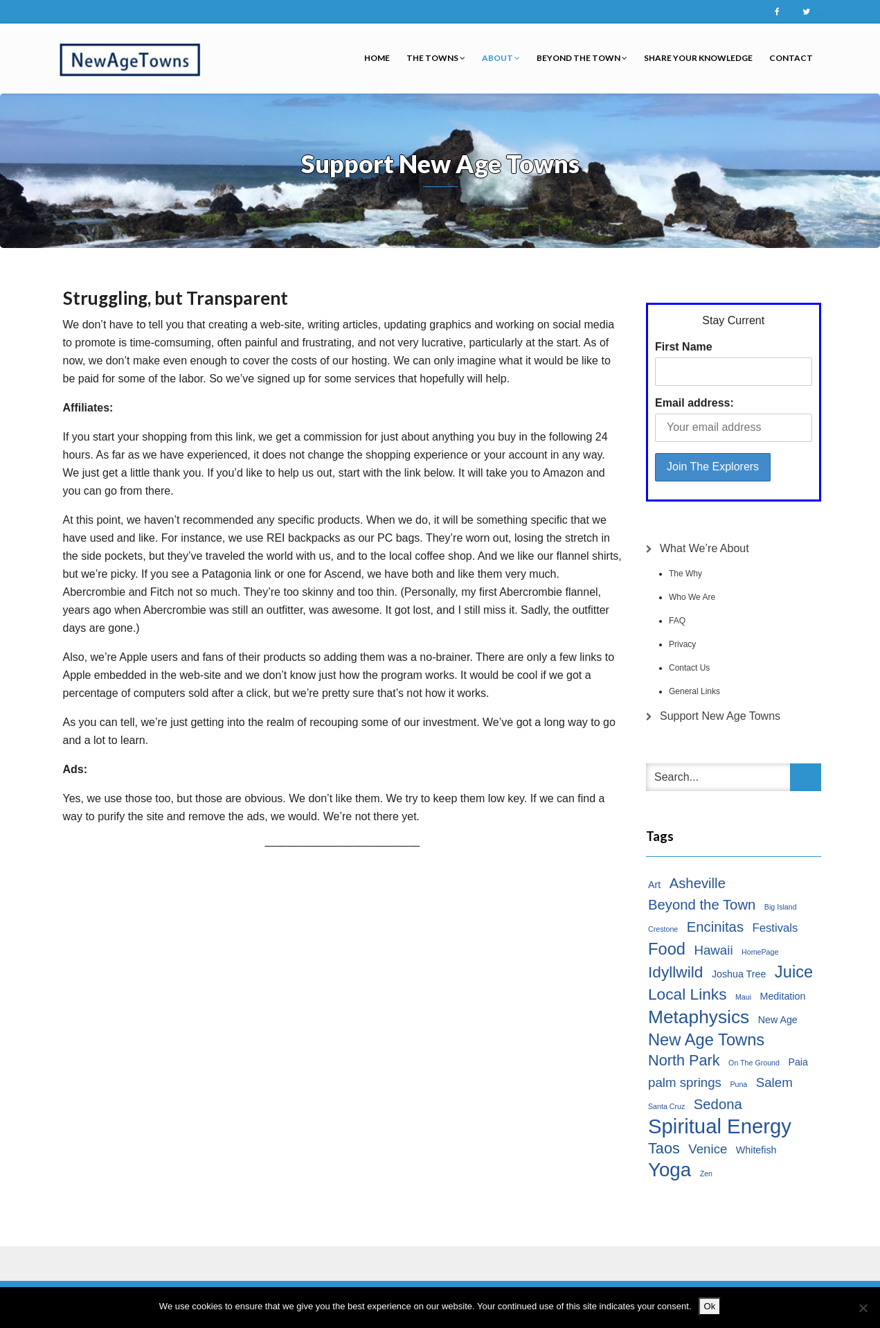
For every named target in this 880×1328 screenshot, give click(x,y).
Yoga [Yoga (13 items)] (669, 1170)
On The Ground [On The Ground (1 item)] (754, 1063)
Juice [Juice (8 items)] (794, 972)
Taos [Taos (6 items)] (664, 1148)
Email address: (694, 403)
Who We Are (692, 597)
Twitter (806, 12)
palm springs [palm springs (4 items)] (684, 1082)
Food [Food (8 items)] (666, 949)
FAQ (677, 621)
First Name (683, 347)
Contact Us (689, 668)
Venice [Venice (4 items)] (707, 1149)
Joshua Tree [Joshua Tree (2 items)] (739, 974)
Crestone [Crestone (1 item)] (663, 929)
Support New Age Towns (720, 716)
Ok (710, 1306)
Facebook (777, 12)
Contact (791, 58)
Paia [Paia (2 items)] (798, 1062)
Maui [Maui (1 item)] (743, 997)
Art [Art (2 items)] (654, 884)
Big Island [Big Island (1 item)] (780, 907)
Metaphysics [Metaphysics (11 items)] (698, 1017)
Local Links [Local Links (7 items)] (687, 994)
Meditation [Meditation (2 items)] (783, 996)
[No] (863, 1308)
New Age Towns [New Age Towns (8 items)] (706, 1040)
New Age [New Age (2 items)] (778, 1019)
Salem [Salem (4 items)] (774, 1082)
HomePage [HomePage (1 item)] (760, 952)
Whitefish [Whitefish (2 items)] (756, 1150)
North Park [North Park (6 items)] (684, 1060)
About (501, 58)
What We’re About (704, 548)
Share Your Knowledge (698, 58)
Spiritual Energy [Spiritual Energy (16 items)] (719, 1126)
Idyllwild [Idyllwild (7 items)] (675, 972)
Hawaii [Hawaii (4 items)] (713, 950)
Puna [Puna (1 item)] (738, 1084)
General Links (694, 691)
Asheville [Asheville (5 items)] (698, 883)
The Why (685, 573)
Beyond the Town (582, 58)
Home (377, 58)
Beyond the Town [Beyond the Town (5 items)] (701, 904)
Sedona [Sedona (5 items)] (718, 1104)
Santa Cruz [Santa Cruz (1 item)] (666, 1106)
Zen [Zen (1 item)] (706, 1173)
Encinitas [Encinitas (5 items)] (715, 927)
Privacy (682, 644)
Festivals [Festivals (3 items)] (775, 928)
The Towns (435, 58)
